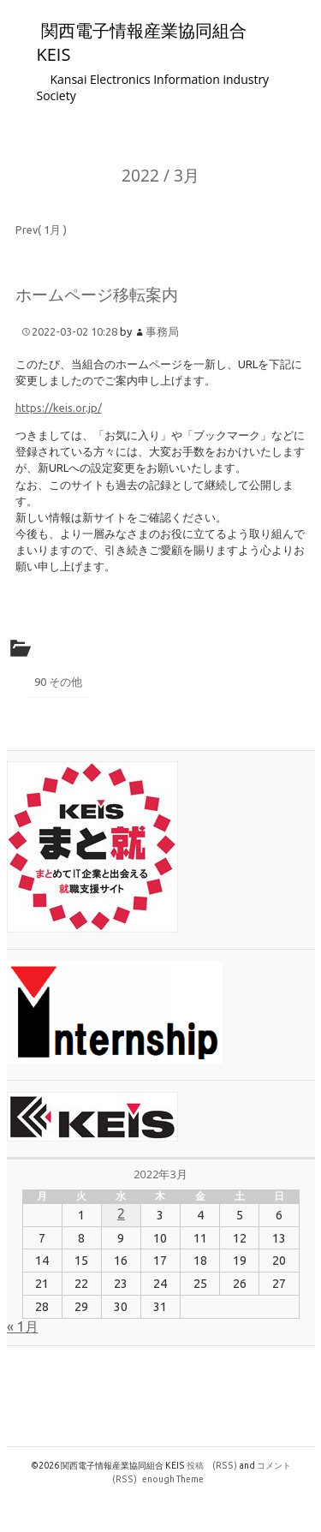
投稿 (212, 1465)
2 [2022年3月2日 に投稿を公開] (121, 1213)
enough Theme (173, 1479)
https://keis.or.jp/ (58, 408)
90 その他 (58, 682)
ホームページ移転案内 (96, 294)
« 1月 (23, 1326)
